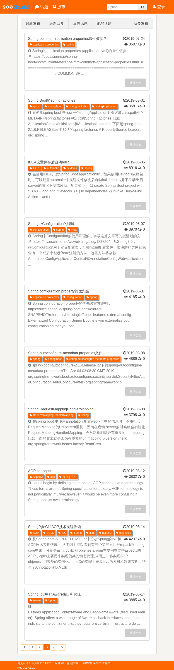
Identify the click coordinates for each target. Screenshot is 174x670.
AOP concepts (39, 471)
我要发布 (141, 23)
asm (90, 532)
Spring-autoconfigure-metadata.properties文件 (65, 353)
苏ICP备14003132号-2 (96, 663)
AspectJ (36, 477)
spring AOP (68, 477)
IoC (62, 532)
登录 (159, 7)
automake (51, 168)
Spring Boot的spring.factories (51, 100)
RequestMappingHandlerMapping (52, 415)
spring (68, 44)
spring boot (53, 106)
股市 (59, 7)
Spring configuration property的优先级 (58, 291)
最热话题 (80, 23)
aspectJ (105, 532)
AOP (34, 532)
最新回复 (56, 23)
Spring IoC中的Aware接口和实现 (54, 594)
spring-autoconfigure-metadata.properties (92, 359)
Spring (76, 532)
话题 (41, 7)
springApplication (104, 106)
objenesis (123, 532)
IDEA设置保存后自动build (49, 162)
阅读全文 (135, 82)
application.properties (44, 44)
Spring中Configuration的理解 (51, 224)
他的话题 (104, 23)
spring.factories (77, 106)
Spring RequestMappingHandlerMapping (61, 409)
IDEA (34, 168)
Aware (35, 600)
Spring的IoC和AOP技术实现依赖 (54, 527)
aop (51, 477)
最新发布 (33, 23)
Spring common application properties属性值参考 (67, 39)
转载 (72, 229)
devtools (70, 168)
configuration (39, 229)
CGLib (48, 532)
